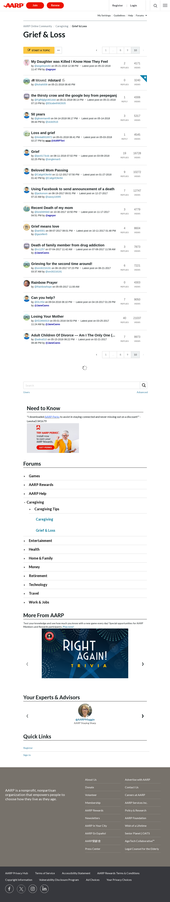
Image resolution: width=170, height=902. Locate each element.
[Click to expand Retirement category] (25, 576)
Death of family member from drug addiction (67, 245)
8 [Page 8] (120, 50)
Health (34, 549)
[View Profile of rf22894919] (41, 320)
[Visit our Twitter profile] (21, 889)
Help (130, 15)
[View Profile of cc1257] (39, 249)
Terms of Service (45, 873)
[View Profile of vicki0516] (52, 121)
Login (133, 5)
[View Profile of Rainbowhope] (43, 286)
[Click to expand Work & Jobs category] (25, 602)
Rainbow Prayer (44, 282)
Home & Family (41, 558)
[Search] (85, 385)
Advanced (142, 392)
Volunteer (91, 794)
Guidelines (119, 15)
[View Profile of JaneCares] (41, 252)
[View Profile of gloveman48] (42, 118)
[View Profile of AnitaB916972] (43, 137)
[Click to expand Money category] (25, 567)
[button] (165, 5)
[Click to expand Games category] (25, 476)
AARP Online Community (37, 26)
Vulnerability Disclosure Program (59, 879)
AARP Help (37, 493)
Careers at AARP (135, 794)
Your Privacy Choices (119, 879)
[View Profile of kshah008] (41, 84)
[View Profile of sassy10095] (53, 196)
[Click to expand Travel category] (25, 593)
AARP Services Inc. (136, 802)
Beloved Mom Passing (49, 170)
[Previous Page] (97, 50)
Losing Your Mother (47, 316)
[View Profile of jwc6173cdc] (42, 155)
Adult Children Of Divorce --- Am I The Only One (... (73, 335)
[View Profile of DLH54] (39, 302)
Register (117, 5)
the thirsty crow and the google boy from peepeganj (74, 95)
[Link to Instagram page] (33, 889)
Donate (89, 787)
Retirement (38, 576)
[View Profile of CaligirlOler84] (43, 174)
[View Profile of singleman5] (53, 159)
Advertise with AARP (137, 779)
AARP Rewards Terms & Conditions (118, 873)
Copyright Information (18, 879)
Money (34, 567)
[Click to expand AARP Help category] (25, 493)
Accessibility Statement (76, 873)
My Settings (104, 15)
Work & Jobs (39, 602)
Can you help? (43, 298)
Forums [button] (140, 15)
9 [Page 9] (127, 50)
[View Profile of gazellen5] (40, 234)
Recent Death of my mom (52, 208)
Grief (35, 152)
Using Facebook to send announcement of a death (72, 189)
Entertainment (40, 540)
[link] (143, 50)
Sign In (27, 755)
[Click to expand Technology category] (25, 584)
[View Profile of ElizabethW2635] (56, 103)
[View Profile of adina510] (40, 339)
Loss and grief (43, 133)
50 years (38, 114)
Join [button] (35, 5)
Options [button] (58, 50)
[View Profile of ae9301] (39, 230)
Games (34, 476)
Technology (38, 584)
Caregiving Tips (46, 509)
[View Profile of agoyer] (51, 69)
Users (26, 392)
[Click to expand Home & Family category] (25, 558)
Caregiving (62, 26)
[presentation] (27, 663)
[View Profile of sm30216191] (42, 268)
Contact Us (132, 787)
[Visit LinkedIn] (44, 889)
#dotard (55, 80)
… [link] (113, 50)
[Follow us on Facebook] (9, 889)
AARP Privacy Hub (16, 873)
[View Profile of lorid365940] (42, 212)
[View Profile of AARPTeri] (58, 140)
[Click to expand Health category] (25, 549)
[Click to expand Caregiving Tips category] (31, 509)
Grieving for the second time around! (61, 264)
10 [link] (135, 50)
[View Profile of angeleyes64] (42, 66)
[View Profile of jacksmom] (41, 193)
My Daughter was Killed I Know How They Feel (69, 61)
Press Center (92, 848)
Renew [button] (55, 5)
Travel (34, 593)
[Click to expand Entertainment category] (25, 540)
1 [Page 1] (105, 50)
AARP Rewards (41, 484)
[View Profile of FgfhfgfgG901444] (45, 99)
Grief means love (45, 226)
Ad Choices (93, 879)
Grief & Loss (45, 530)
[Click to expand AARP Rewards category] (25, 485)
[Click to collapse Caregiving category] (24, 502)
